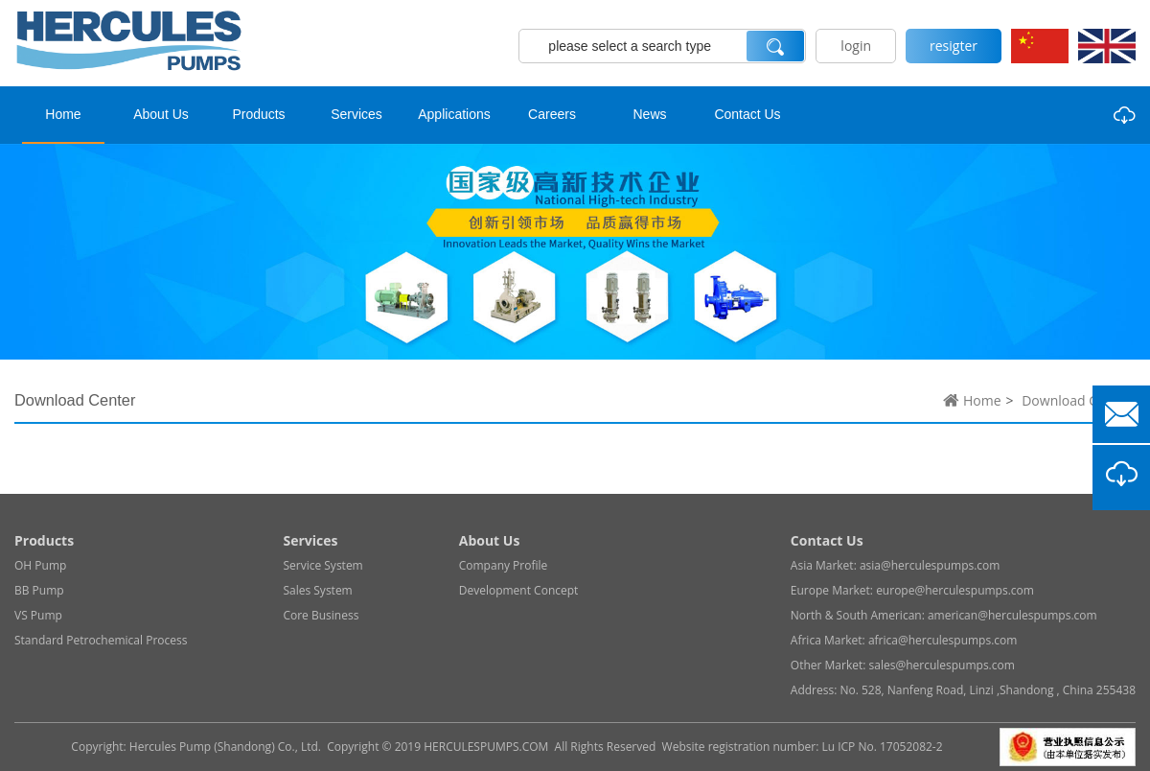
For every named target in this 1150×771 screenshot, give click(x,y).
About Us (161, 114)
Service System (322, 565)
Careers (552, 114)
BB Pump (39, 590)
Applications (454, 114)
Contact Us (747, 114)
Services (356, 114)
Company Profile (503, 565)
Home (62, 114)
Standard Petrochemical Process (100, 640)
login (855, 45)
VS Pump (38, 615)
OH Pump (40, 565)
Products (258, 114)
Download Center (1076, 400)
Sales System (317, 590)
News (649, 114)
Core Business (320, 615)
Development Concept (519, 590)
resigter (954, 45)
